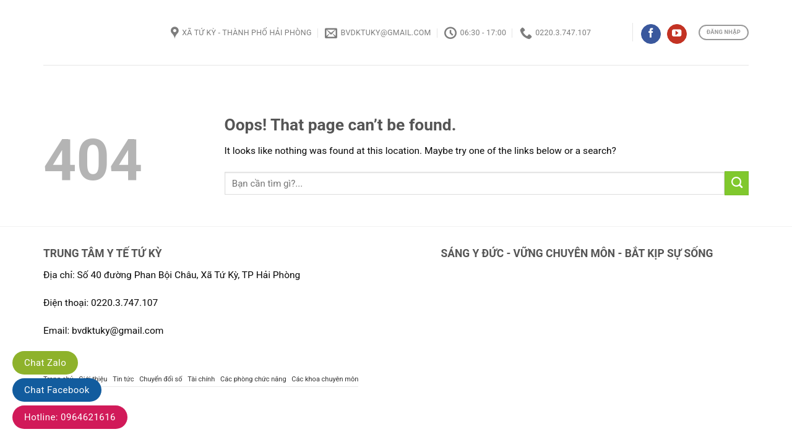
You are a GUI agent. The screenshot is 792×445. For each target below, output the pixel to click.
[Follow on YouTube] (677, 34)
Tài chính (201, 379)
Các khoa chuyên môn (324, 379)
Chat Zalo (45, 362)
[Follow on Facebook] (651, 34)
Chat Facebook (57, 390)
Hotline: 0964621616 (70, 417)
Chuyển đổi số (160, 379)
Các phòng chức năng (253, 379)
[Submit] (737, 183)
